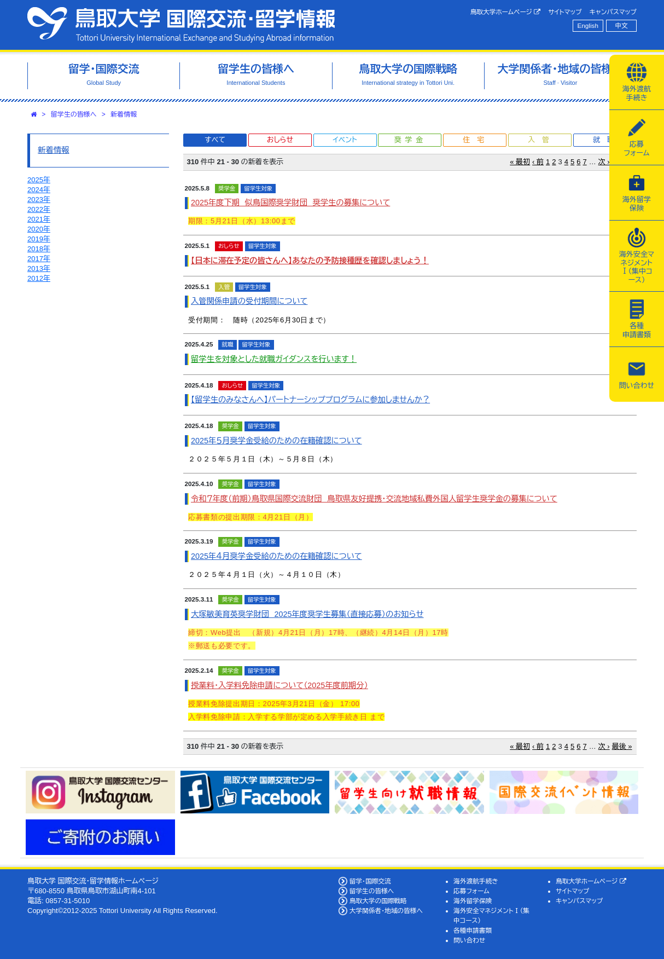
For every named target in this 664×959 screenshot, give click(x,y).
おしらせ (280, 140)
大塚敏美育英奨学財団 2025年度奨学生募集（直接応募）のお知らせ (307, 614)
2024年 (38, 190)
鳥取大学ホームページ (505, 12)
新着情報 (123, 114)
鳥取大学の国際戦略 (378, 900)
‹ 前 (538, 162)
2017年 (38, 259)
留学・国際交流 (370, 881)
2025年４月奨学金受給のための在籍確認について (276, 556)
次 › (604, 162)
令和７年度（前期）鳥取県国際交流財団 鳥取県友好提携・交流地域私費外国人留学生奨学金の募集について (374, 498)
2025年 (38, 180)
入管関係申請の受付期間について (249, 301)
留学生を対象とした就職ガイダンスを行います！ (274, 359)
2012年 (38, 278)
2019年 (38, 239)
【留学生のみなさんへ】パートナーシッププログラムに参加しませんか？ (310, 399)
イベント (345, 140)
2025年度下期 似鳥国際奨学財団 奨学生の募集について (290, 202)
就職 (607, 140)
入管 (542, 140)
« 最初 (520, 162)
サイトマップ (564, 11)
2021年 (38, 219)
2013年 (38, 268)
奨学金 (410, 140)
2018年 (38, 249)
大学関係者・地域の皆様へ (386, 910)
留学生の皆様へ (74, 114)
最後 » (622, 746)
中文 (621, 25)
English (588, 25)
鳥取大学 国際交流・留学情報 (181, 25)
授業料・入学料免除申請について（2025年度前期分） (279, 685)
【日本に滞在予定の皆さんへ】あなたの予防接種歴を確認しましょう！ (310, 260)
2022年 (38, 209)
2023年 (38, 199)
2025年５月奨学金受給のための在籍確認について (276, 440)
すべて (215, 140)
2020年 (38, 229)
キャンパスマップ (613, 11)
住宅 (477, 140)
